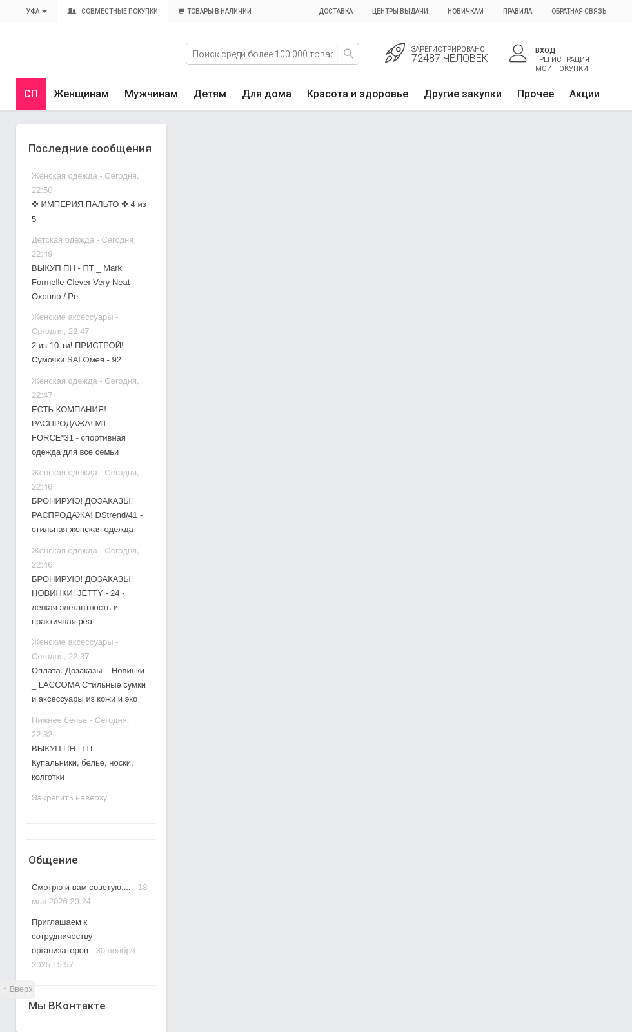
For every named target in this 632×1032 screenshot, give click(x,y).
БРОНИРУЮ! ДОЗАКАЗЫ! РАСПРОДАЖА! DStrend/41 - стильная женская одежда (87, 515)
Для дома (266, 94)
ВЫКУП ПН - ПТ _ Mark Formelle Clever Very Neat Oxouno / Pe (81, 282)
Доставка (336, 11)
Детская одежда (63, 239)
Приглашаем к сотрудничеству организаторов (62, 936)
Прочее (535, 94)
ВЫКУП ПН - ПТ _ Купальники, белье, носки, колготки (82, 763)
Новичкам (466, 11)
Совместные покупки (112, 11)
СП (31, 94)
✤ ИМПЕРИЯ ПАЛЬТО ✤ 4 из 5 (89, 211)
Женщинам (81, 94)
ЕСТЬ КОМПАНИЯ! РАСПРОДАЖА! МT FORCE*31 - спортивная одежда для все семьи (79, 430)
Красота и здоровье (357, 94)
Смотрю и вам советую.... (81, 887)
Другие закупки (463, 94)
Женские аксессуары (73, 317)
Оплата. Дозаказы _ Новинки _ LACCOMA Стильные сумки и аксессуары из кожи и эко (89, 685)
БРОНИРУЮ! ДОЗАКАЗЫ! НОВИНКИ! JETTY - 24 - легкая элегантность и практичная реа (82, 600)
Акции (584, 94)
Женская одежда (64, 176)
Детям (209, 94)
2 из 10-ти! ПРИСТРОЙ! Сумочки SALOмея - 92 (78, 352)
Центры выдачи (400, 11)
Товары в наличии (215, 11)
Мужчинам (151, 94)
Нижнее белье (59, 720)
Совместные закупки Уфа (75, 62)
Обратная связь (578, 11)
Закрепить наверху (69, 797)
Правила (517, 11)
